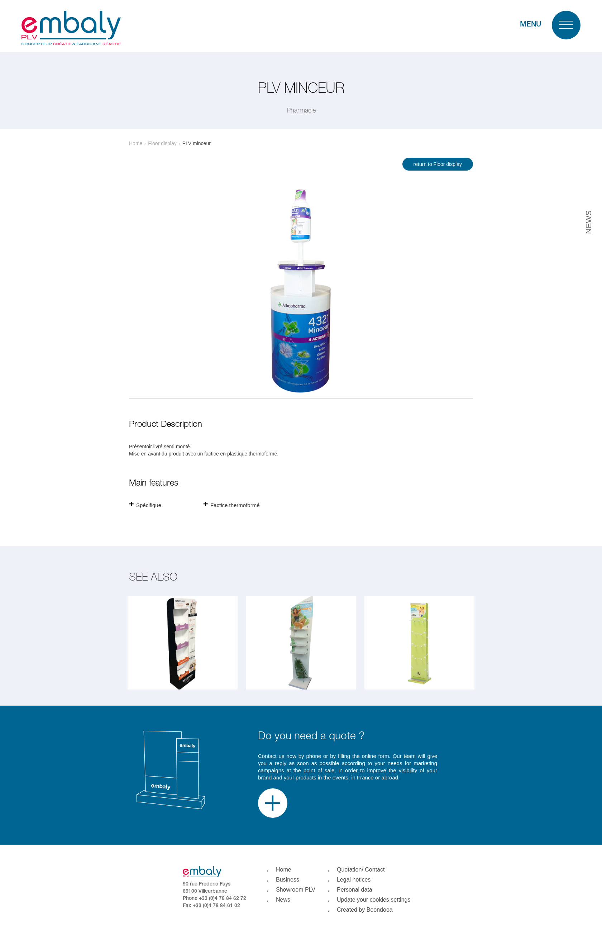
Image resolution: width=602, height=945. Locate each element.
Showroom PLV (295, 890)
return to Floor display (438, 164)
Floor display (162, 143)
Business (287, 880)
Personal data (354, 890)
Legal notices (354, 880)
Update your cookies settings (373, 900)
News (283, 900)
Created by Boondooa (365, 910)
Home (135, 143)
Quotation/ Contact (360, 870)
